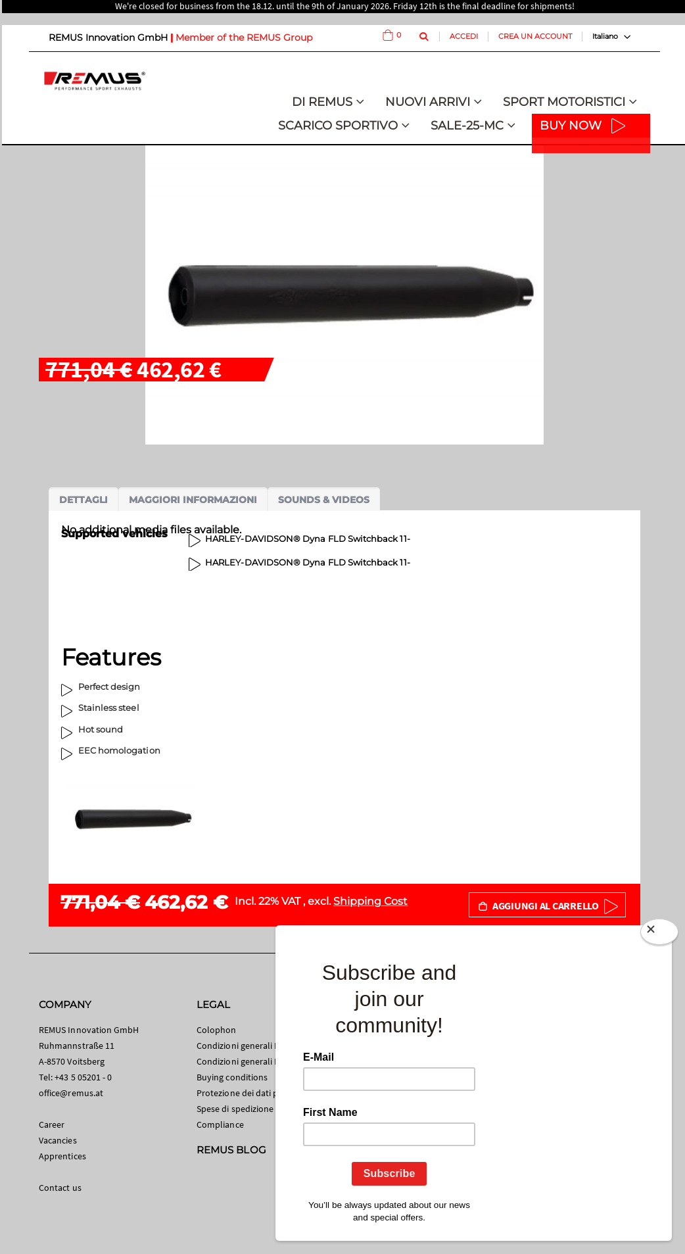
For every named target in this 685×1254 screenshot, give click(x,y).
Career (51, 1124)
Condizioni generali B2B (243, 1061)
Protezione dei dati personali (253, 1093)
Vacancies (58, 1140)
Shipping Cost (370, 901)
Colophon (217, 1030)
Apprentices (62, 1156)
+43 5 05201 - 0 (83, 1077)
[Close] (659, 934)
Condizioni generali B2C (243, 1045)
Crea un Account (535, 36)
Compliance (220, 1124)
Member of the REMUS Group (244, 37)
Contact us (60, 1188)
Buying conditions (232, 1077)
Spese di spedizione (235, 1109)
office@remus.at (71, 1093)
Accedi (464, 36)
